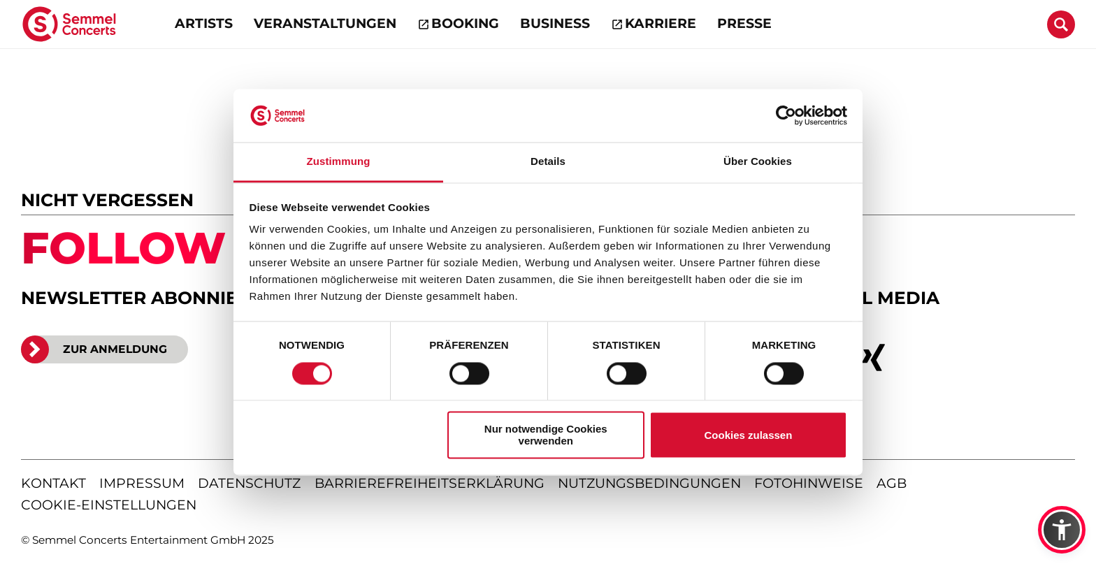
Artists (204, 23)
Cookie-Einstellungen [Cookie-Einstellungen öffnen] (108, 505)
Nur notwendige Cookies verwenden (545, 435)
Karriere (660, 23)
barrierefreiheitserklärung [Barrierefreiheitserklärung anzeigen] (430, 483)
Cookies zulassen (748, 435)
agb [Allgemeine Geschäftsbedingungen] (892, 483)
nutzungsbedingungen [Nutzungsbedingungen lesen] (649, 483)
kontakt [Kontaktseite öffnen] (53, 483)
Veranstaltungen (325, 23)
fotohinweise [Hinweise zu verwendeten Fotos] (808, 483)
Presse (744, 23)
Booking (465, 23)
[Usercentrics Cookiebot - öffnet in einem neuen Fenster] (786, 115)
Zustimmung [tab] (338, 162)
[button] (1061, 529)
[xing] (873, 357)
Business (555, 23)
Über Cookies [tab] (757, 162)
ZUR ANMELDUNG (94, 349)
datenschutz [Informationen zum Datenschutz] (249, 483)
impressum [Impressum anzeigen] (142, 483)
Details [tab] (548, 162)
